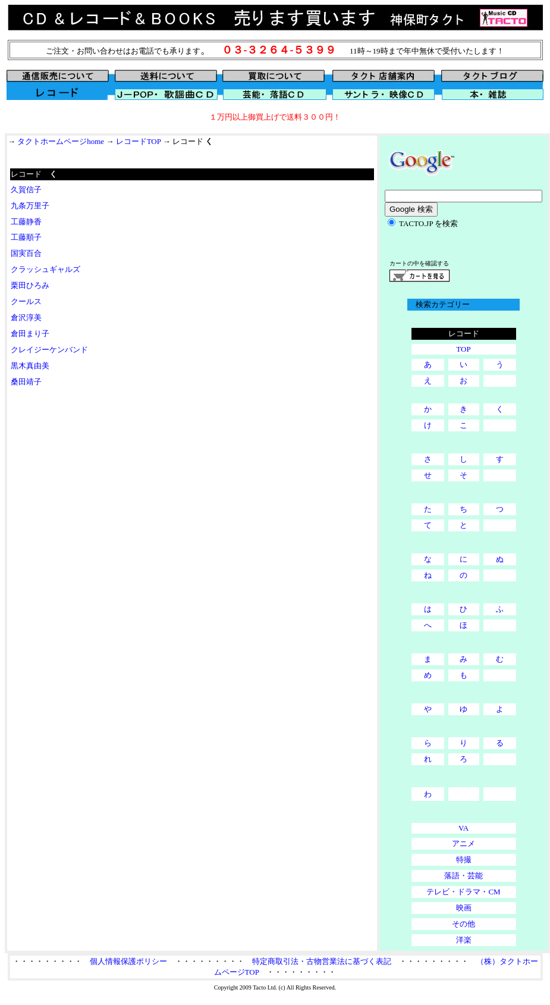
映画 (464, 907)
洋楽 (464, 939)
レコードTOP (138, 141)
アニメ (463, 843)
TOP (463, 349)
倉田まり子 (30, 333)
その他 (463, 923)
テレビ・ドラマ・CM (463, 891)
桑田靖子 (26, 381)
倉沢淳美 (26, 317)
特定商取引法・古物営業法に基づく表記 (321, 961)
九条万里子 (30, 205)
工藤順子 (26, 237)
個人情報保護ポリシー (128, 961)
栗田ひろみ (30, 285)
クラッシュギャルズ (45, 269)
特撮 (464, 859)
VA (463, 828)
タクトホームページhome (60, 141)
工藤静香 (26, 221)
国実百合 (26, 253)
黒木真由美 (30, 365)
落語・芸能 (463, 875)
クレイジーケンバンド (49, 349)
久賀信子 (26, 189)
